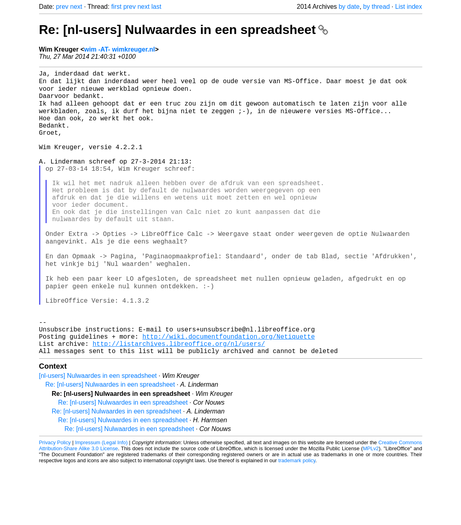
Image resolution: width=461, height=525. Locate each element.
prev (62, 6)
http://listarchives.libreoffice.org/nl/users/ (179, 400)
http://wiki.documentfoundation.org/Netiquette (228, 391)
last (156, 6)
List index (408, 6)
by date (348, 6)
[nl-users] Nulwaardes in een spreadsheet (98, 434)
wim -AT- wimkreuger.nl (119, 49)
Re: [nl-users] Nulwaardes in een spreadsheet (183, 29)
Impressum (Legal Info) (101, 501)
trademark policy (296, 519)
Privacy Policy (55, 501)
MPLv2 (371, 507)
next (76, 6)
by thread (376, 6)
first (116, 6)
